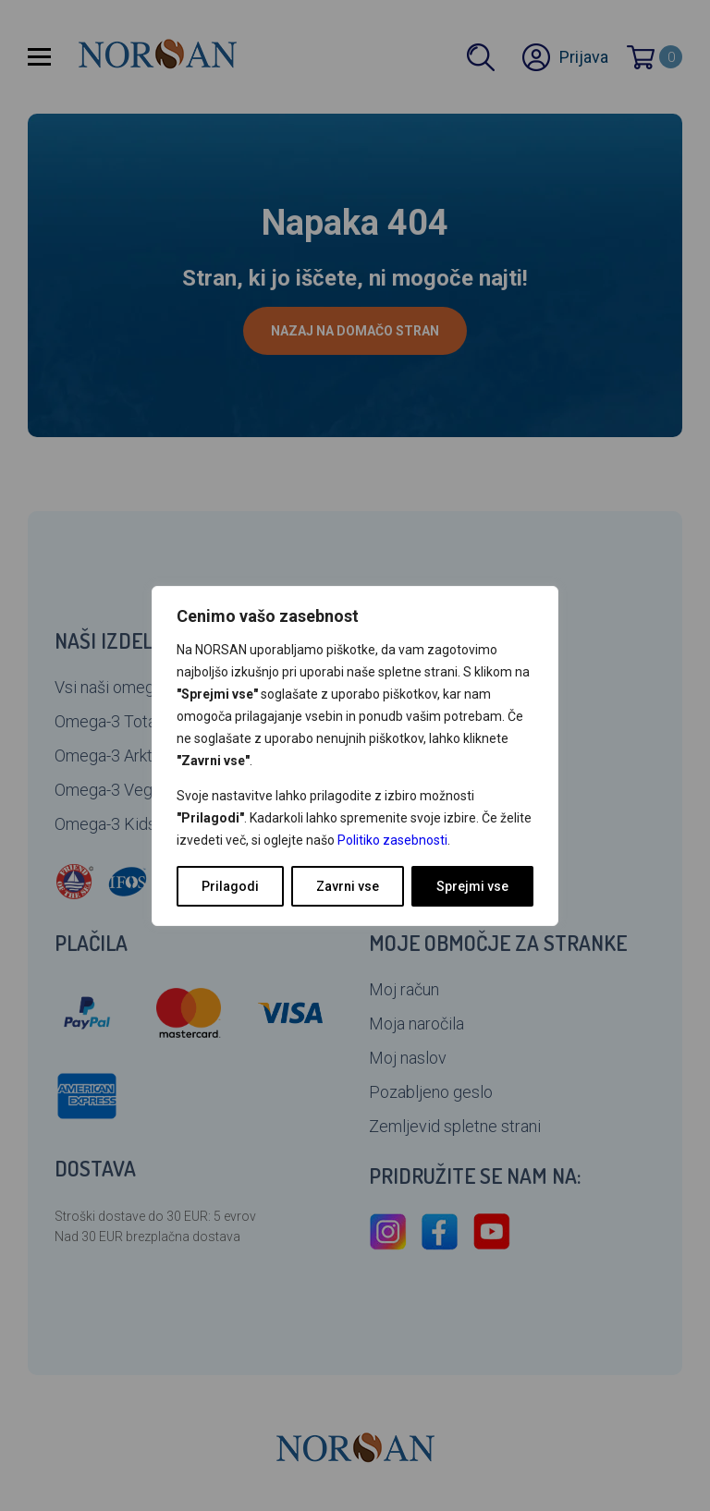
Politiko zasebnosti (392, 840)
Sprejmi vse (472, 886)
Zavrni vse (347, 886)
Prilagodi (230, 886)
